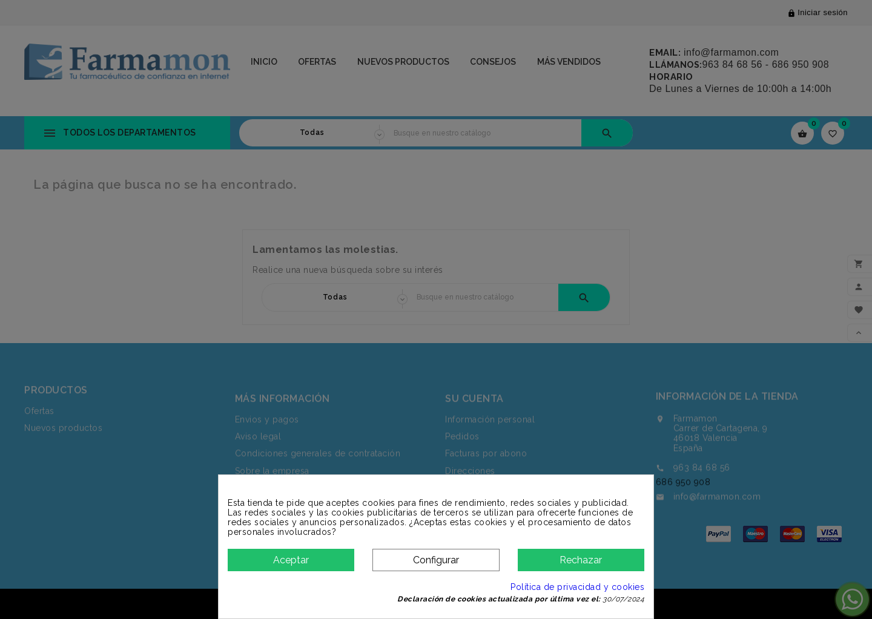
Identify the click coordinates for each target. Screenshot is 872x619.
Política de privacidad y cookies (577, 587)
